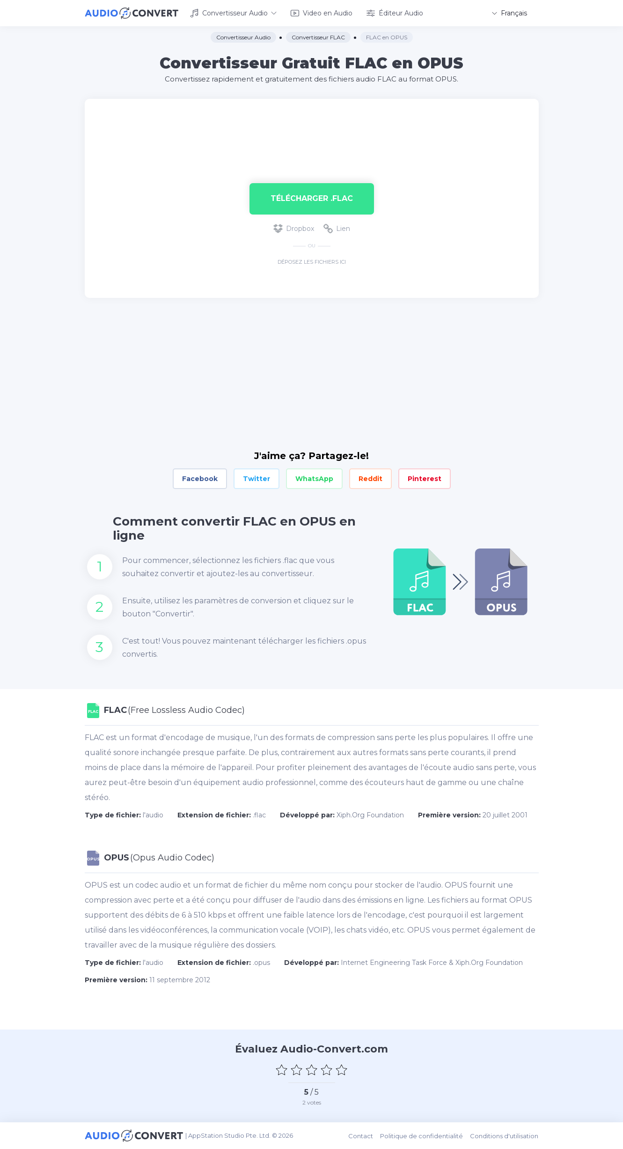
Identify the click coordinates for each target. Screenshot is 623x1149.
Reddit (370, 478)
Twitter (256, 478)
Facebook (200, 478)
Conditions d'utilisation (504, 1135)
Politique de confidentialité (422, 1135)
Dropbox (293, 228)
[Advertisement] (311, 129)
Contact (361, 1135)
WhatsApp (314, 478)
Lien (336, 228)
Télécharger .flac (312, 198)
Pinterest (424, 478)
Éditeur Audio (394, 13)
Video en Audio (321, 13)
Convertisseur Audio (233, 13)
